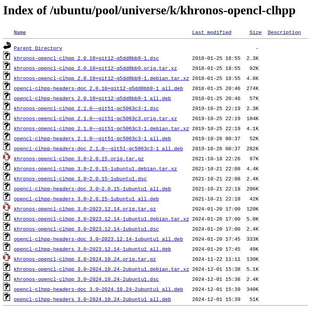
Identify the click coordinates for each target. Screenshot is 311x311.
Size (255, 32)
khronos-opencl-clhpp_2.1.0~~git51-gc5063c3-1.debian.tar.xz (101, 128)
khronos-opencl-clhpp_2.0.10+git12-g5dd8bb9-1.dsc (86, 57)
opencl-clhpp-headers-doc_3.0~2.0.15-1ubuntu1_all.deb (92, 188)
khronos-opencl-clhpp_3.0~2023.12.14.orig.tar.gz (85, 208)
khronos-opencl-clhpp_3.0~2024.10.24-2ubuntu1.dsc (86, 278)
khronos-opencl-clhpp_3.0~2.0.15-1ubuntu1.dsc (80, 178)
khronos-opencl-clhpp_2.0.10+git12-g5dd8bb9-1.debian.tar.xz (101, 78)
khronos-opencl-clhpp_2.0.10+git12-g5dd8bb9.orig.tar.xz (95, 68)
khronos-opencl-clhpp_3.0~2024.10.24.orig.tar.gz (85, 258)
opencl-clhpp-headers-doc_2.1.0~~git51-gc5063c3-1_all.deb (98, 148)
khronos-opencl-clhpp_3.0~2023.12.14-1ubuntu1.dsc (86, 228)
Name (20, 32)
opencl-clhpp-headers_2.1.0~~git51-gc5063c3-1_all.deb (92, 138)
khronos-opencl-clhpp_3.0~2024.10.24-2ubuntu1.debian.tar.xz (101, 268)
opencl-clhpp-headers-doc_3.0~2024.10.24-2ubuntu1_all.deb (98, 289)
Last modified (211, 32)
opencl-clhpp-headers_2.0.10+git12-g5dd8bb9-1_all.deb (92, 98)
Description (284, 32)
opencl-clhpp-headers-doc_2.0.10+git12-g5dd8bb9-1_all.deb (98, 88)
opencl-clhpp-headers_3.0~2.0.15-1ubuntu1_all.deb (86, 198)
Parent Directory (38, 47)
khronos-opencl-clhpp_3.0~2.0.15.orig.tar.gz (79, 158)
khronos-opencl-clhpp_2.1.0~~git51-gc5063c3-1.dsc (86, 108)
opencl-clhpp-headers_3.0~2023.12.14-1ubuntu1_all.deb (92, 248)
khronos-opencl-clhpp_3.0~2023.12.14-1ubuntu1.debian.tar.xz (101, 218)
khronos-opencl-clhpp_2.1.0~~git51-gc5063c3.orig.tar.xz (95, 118)
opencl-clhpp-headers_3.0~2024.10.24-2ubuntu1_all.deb (92, 299)
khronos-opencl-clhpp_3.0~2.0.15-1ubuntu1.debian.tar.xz (95, 168)
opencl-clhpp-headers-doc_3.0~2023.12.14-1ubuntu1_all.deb (98, 238)
